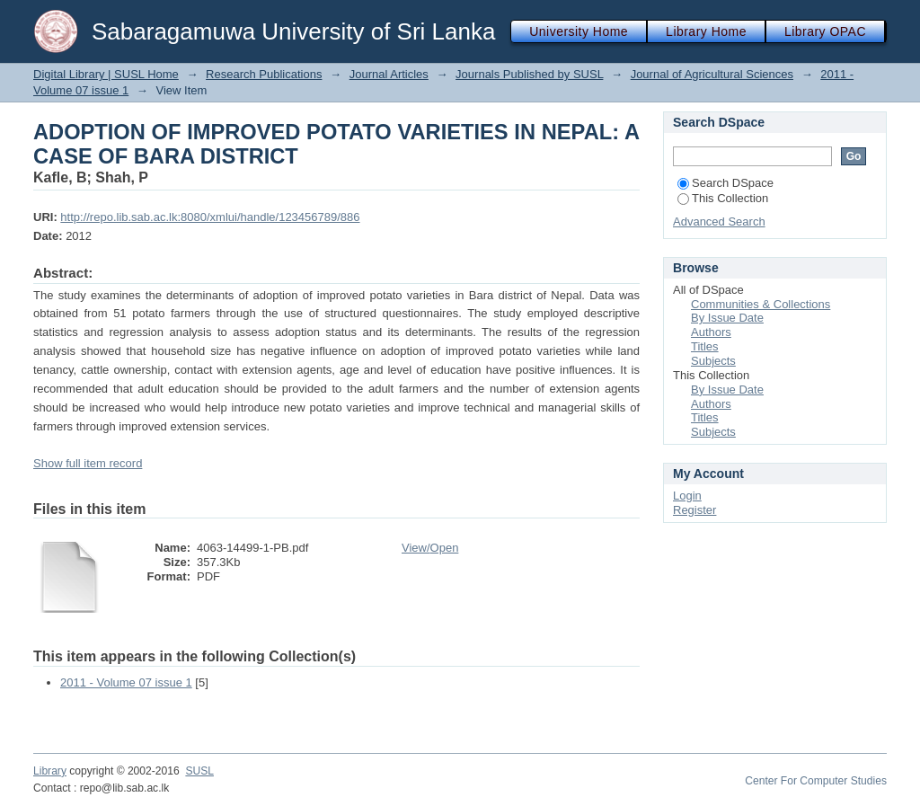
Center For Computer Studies (816, 781)
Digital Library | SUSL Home (106, 74)
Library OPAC (825, 31)
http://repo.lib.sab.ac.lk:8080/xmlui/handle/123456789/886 (209, 217)
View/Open (430, 547)
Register (694, 510)
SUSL (199, 771)
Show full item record (87, 463)
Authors (711, 332)
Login (687, 495)
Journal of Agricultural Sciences (712, 74)
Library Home (706, 31)
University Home (578, 31)
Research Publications (264, 74)
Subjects (713, 361)
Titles (705, 346)
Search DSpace (725, 183)
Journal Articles (389, 74)
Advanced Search (719, 221)
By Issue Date (727, 317)
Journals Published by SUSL (529, 74)
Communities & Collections (760, 304)
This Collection (722, 198)
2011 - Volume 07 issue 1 (126, 682)
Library (49, 771)
